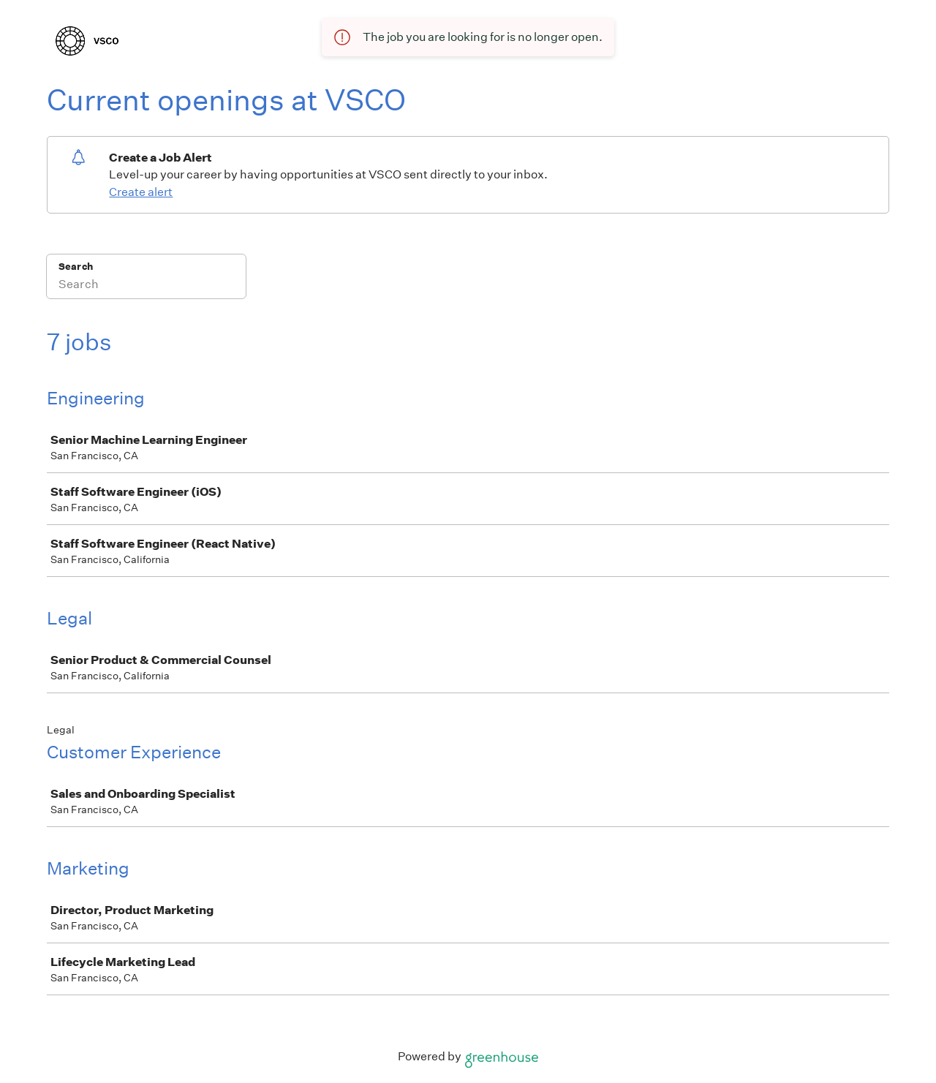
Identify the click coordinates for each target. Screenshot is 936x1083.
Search (75, 266)
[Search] (146, 285)
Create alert (141, 192)
